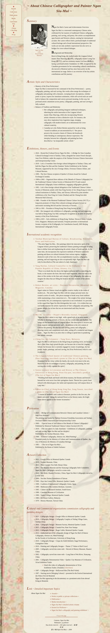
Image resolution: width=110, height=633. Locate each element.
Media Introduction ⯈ (59, 602)
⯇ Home (13, 28)
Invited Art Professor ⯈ (59, 607)
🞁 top (13, 34)
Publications (13, 15)
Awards (13, 9)
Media (14, 18)
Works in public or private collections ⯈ (65, 596)
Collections (13, 12)
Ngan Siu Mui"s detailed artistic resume (65, 605)
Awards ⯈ (55, 593)
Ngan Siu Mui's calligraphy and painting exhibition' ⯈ (70, 610)
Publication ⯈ (56, 599)
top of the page (61, 615)
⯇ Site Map (13, 30)
